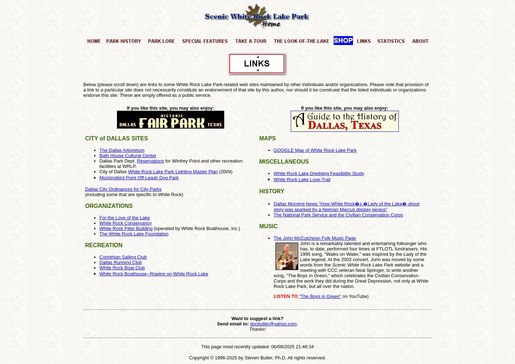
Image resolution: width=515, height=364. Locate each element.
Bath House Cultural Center (127, 155)
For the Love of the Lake (124, 217)
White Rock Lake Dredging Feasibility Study (319, 173)
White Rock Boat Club (122, 267)
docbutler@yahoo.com (273, 323)
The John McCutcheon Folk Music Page (315, 238)
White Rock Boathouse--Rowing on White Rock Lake (153, 273)
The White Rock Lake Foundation (133, 233)
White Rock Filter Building (126, 228)
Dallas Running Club (120, 262)
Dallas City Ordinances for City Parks (123, 189)
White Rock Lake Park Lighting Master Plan (173, 171)
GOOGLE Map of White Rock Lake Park (315, 150)
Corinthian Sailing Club (123, 257)
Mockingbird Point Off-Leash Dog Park (139, 177)
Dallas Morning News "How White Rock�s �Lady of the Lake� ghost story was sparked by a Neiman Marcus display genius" (347, 206)
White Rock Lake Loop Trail (302, 179)
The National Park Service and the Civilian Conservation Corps (338, 215)
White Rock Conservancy (125, 223)
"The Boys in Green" (320, 296)
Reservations (150, 161)
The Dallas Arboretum (121, 150)
